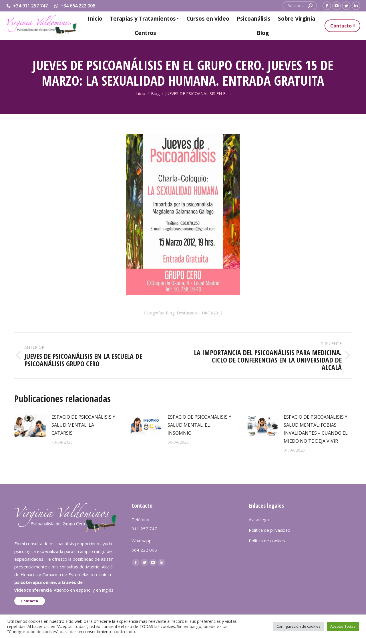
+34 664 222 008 (74, 6)
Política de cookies (267, 541)
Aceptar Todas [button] (342, 626)
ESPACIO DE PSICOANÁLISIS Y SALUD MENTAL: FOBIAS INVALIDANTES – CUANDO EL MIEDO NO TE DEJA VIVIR (316, 429)
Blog (170, 313)
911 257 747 (144, 528)
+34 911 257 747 (27, 6)
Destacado (187, 313)
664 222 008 (144, 550)
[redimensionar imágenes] (30, 425)
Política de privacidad (269, 530)
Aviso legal (259, 519)
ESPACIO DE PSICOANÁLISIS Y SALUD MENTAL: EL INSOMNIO (199, 425)
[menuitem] (95, 18)
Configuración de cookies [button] (299, 626)
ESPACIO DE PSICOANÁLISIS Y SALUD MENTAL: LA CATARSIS (83, 425)
